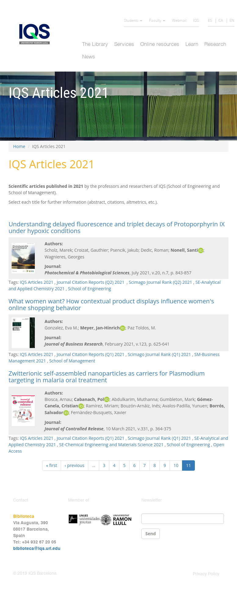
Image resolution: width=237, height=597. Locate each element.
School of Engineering (89, 288)
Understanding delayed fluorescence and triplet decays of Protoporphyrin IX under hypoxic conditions (117, 227)
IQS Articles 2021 (36, 282)
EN (231, 20)
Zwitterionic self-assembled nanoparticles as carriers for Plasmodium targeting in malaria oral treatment (107, 376)
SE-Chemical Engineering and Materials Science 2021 (111, 444)
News (88, 57)
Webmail (179, 21)
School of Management (72, 361)
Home (19, 146)
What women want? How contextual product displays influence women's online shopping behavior (111, 304)
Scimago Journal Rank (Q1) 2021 (159, 354)
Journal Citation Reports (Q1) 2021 (91, 354)
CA (220, 20)
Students (133, 21)
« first (51, 465)
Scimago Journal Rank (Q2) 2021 (160, 282)
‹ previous (74, 465)
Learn (191, 44)
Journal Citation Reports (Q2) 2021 (91, 282)
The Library (95, 44)
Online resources (159, 44)
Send (150, 533)
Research (215, 44)
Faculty (157, 21)
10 (175, 465)
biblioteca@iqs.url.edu (36, 549)
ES (210, 20)
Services (124, 44)
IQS (196, 21)
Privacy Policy (206, 574)
